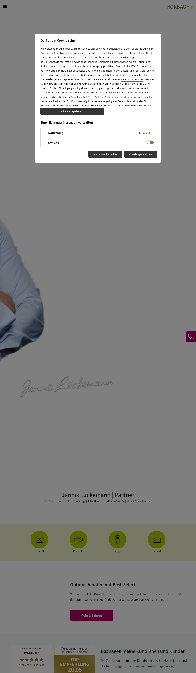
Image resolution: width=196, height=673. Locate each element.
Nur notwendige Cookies (105, 154)
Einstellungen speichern (140, 154)
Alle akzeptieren (72, 111)
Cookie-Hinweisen (132, 83)
